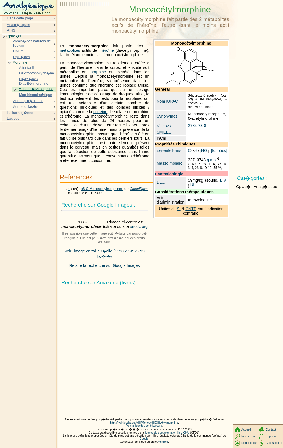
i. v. (223, 180)
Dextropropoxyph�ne (36, 73)
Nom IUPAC (167, 101)
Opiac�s (13, 36)
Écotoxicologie (169, 174)
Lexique (13, 118)
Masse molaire (170, 163)
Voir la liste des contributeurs (144, 426)
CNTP (190, 209)
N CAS (164, 126)
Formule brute (169, 151)
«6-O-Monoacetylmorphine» (102, 189)
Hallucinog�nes (20, 113)
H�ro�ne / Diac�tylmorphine (33, 81)
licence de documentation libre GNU (167, 433)
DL (161, 182)
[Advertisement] (84, 18)
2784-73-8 (197, 125)
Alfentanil (26, 68)
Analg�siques (18, 25)
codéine (100, 112)
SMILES (164, 132)
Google (144, 439)
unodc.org (139, 227)
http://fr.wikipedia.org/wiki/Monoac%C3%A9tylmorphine (144, 423)
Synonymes (167, 116)
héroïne (107, 50)
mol (213, 160)
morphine (98, 72)
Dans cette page (20, 18)
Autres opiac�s (25, 107)
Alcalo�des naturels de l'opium (32, 43)
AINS (11, 30)
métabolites (70, 50)
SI (179, 209)
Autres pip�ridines (28, 101)
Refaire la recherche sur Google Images (104, 266)
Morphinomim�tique (35, 95)
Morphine (19, 62)
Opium (18, 51)
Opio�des (21, 57)
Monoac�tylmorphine (36, 89)
